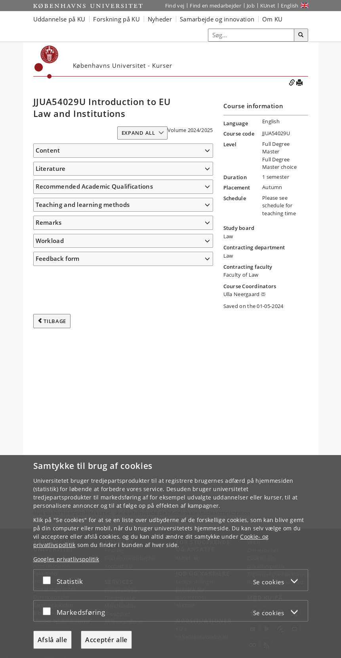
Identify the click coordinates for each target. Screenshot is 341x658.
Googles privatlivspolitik (66, 559)
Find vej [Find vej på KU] (174, 5)
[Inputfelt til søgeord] (251, 35)
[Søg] (301, 35)
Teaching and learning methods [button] (83, 398)
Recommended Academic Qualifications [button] (94, 380)
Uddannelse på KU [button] (59, 19)
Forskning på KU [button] (116, 19)
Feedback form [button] (58, 452)
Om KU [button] (272, 19)
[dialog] (170, 556)
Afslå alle (52, 639)
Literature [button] (51, 327)
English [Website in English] (289, 5)
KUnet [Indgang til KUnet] (268, 5)
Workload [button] (50, 434)
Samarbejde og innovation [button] (217, 19)
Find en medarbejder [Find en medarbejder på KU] (215, 5)
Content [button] (48, 150)
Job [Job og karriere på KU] (251, 5)
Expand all (138, 132)
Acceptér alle (106, 639)
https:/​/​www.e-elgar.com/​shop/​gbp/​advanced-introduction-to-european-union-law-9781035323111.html (122, 357)
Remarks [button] (49, 416)
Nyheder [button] (160, 19)
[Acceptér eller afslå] (49, 580)
